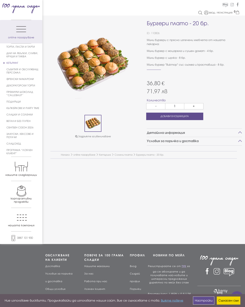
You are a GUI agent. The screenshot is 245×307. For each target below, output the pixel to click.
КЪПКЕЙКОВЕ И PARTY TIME (22, 108)
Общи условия (55, 289)
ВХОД (212, 13)
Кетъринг (105, 154)
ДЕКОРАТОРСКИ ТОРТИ (20, 85)
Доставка (52, 266)
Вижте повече (172, 300)
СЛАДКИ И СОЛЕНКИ (19, 114)
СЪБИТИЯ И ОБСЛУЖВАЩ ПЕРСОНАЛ (22, 71)
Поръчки (135, 289)
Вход (133, 266)
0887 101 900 (21, 237)
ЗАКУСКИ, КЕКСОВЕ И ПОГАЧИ (19, 136)
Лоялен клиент (94, 289)
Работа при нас (95, 281)
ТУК (184, 266)
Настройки (204, 300)
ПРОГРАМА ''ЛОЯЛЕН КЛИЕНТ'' (19, 152)
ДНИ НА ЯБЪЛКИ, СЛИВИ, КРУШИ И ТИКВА (22, 55)
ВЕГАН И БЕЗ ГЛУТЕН (18, 121)
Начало (65, 154)
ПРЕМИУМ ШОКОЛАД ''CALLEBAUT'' (19, 94)
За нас (89, 273)
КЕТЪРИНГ (12, 63)
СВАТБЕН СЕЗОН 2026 (19, 127)
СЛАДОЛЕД (13, 143)
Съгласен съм (228, 300)
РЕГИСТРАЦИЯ (224, 13)
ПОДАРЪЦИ (13, 101)
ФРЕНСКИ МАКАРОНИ (20, 79)
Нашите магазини (97, 266)
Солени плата (123, 154)
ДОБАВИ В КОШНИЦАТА (175, 116)
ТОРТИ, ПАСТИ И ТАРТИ (20, 46)
